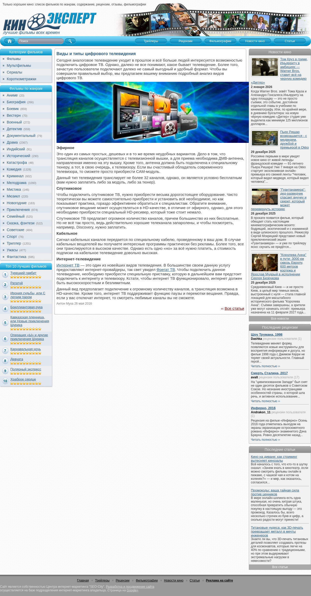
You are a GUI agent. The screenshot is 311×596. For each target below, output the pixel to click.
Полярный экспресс (25, 369)
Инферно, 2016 (263, 408)
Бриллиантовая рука (26, 307)
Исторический (18, 156)
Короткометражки (21, 79)
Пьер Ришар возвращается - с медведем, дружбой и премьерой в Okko (294, 139)
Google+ (133, 590)
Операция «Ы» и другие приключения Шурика (29, 337)
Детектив (14, 129)
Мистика (14, 189)
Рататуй (16, 283)
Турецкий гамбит (23, 273)
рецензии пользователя (280, 339)
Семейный (16, 216)
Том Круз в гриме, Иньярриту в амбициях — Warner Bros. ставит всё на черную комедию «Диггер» (279, 70)
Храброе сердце (23, 379)
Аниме (12, 95)
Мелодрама (16, 183)
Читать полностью (264, 366)
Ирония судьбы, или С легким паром (27, 295)
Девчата (16, 359)
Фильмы (14, 59)
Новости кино (173, 580)
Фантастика (16, 257)
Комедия (14, 169)
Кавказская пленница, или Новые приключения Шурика (29, 321)
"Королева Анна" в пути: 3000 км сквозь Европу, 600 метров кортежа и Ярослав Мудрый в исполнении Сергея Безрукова (278, 266)
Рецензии (123, 580)
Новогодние (17, 203)
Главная (83, 580)
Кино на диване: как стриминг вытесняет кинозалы (274, 458)
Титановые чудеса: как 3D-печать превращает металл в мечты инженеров (277, 531)
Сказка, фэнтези (20, 223)
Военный (14, 122)
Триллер (14, 243)
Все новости (280, 318)
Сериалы (14, 72)
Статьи (195, 580)
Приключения (18, 210)
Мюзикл (13, 196)
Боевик (13, 109)
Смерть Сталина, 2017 (269, 373)
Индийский (16, 149)
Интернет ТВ (68, 265)
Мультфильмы (19, 65)
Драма (12, 142)
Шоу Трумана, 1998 (266, 334)
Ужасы (12, 250)
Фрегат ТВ (166, 269)
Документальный (21, 136)
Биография (16, 102)
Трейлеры (102, 580)
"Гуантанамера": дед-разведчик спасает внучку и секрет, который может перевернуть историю (278, 199)
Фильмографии (147, 580)
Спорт (12, 236)
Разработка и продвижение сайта (130, 586)
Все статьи (234, 308)
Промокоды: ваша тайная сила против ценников (275, 492)
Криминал (15, 176)
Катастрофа (17, 162)
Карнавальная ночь (25, 349)
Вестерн (14, 115)
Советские (15, 230)
